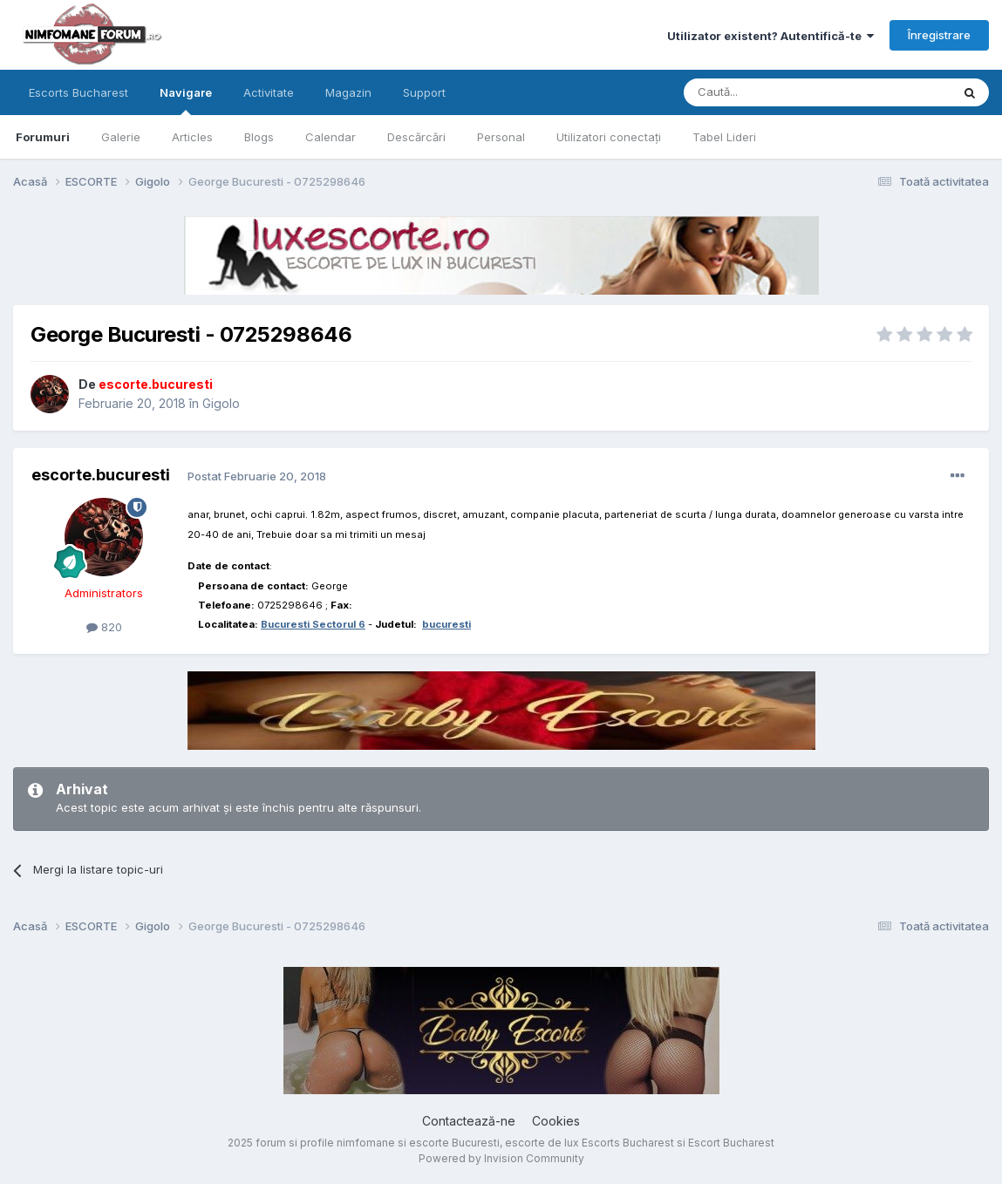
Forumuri (43, 137)
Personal (501, 137)
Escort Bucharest (731, 1142)
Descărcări (416, 137)
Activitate (268, 92)
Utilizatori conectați (608, 137)
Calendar (330, 137)
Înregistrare (939, 35)
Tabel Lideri (724, 137)
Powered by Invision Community (501, 1158)
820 (104, 627)
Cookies (556, 1120)
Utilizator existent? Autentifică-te (770, 36)
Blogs (259, 137)
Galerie (120, 137)
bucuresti (446, 624)
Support (424, 92)
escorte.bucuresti (100, 475)
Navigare (186, 100)
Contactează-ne (468, 1120)
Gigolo (221, 403)
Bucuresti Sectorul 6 (313, 624)
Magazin (348, 92)
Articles (192, 137)
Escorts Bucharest (78, 92)
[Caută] (773, 92)
